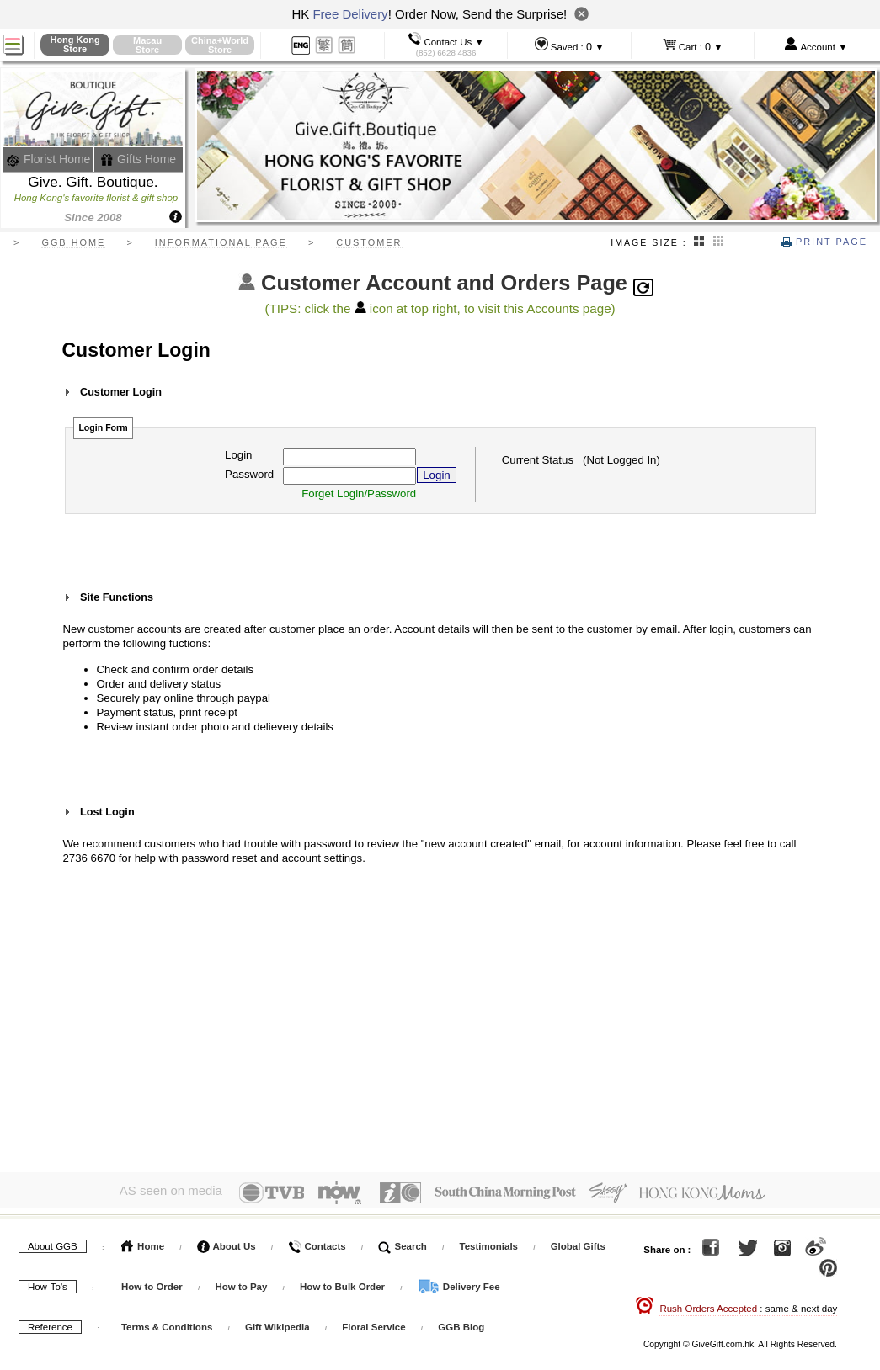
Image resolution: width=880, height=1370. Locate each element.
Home (142, 1242)
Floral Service (373, 1323)
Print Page (824, 241)
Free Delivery (349, 14)
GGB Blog (461, 1323)
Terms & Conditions (166, 1323)
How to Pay (242, 1282)
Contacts (316, 1242)
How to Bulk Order (343, 1282)
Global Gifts (578, 1242)
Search (402, 1242)
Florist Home (48, 159)
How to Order (152, 1282)
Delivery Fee (459, 1282)
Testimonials (489, 1242)
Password (249, 474)
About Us (226, 1242)
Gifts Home (138, 159)
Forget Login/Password (358, 493)
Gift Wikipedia (277, 1323)
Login (238, 455)
